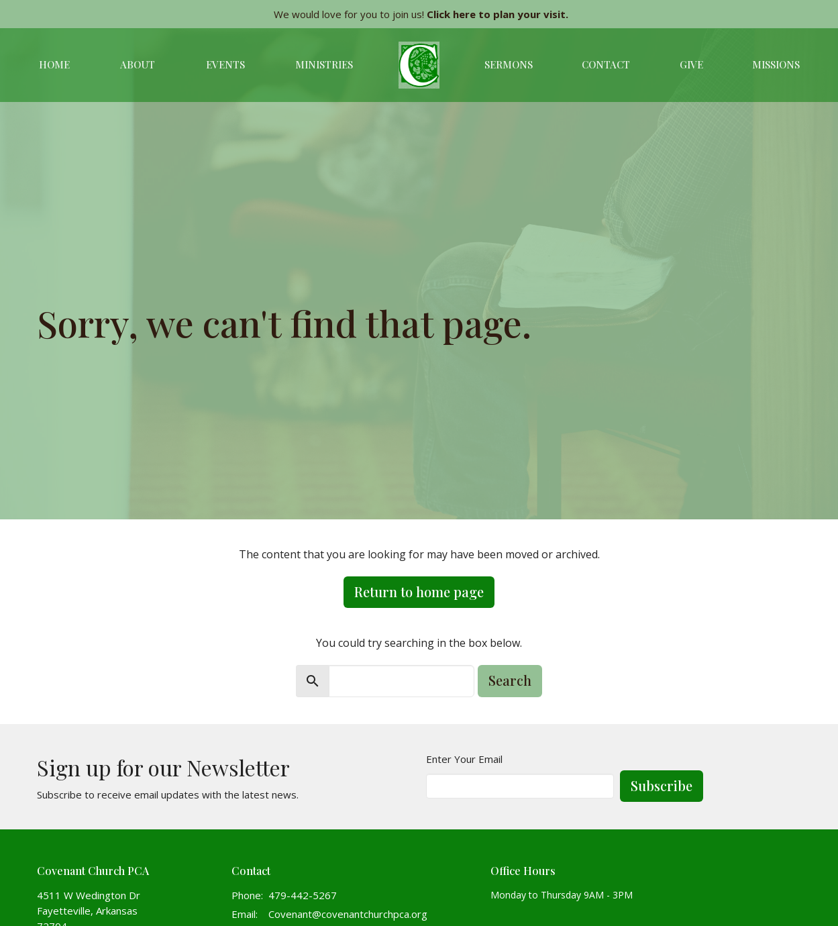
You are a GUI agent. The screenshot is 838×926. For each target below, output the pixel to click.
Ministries (324, 64)
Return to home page (419, 591)
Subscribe (661, 785)
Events (225, 64)
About (137, 64)
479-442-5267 (302, 895)
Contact (606, 64)
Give (691, 64)
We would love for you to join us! (421, 14)
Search (509, 680)
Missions (776, 64)
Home (54, 64)
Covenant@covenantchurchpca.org (347, 914)
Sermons (508, 64)
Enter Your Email (464, 759)
